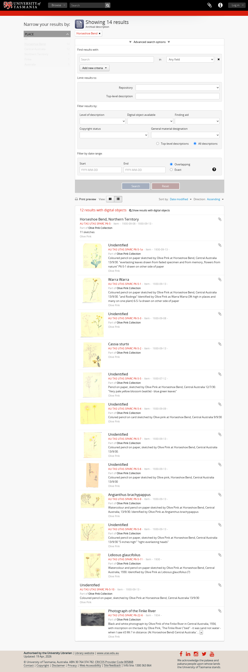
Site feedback (112, 665)
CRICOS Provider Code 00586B (114, 662)
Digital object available (141, 115)
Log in (235, 5)
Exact (175, 170)
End (126, 163)
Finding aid (182, 115)
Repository (126, 88)
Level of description (92, 115)
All (26, 40)
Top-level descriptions (172, 144)
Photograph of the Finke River (132, 611)
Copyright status (90, 129)
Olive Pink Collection (100, 227)
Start (83, 163)
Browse (56, 5)
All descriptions (205, 144)
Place (29, 34)
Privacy (72, 665)
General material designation (169, 129)
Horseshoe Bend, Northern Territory (109, 219)
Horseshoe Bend (35, 45)
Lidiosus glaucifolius (124, 555)
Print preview (85, 199)
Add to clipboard (220, 219)
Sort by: (164, 199)
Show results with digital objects (149, 210)
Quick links (220, 5)
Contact (29, 665)
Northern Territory (36, 55)
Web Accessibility (90, 665)
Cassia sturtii (118, 344)
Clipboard (209, 5)
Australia (30, 65)
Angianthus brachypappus (129, 494)
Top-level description (119, 96)
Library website (84, 653)
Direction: (200, 199)
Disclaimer (58, 665)
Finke (28, 60)
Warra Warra (118, 279)
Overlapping (180, 164)
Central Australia (35, 50)
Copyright (42, 665)
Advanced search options (150, 42)
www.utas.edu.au (108, 653)
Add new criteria (94, 68)
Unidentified (118, 245)
